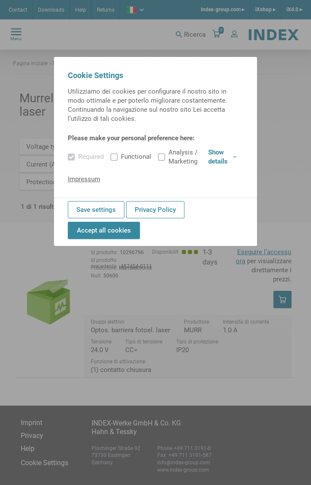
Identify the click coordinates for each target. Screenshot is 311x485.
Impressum (84, 179)
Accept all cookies (104, 230)
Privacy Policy (155, 210)
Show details (222, 156)
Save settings (96, 210)
